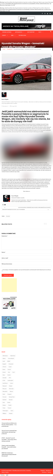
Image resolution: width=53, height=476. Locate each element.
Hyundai (8, 216)
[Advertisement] (9, 285)
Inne (12, 35)
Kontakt (49, 472)
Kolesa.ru (28, 191)
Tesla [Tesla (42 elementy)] (4, 407)
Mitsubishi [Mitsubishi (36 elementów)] (5, 391)
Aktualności (18, 32)
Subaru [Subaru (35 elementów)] (4, 405)
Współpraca (48, 470)
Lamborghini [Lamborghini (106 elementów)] (10, 380)
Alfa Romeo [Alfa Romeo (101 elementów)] (5, 355)
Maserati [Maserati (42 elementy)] (4, 386)
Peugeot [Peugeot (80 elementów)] (9, 394)
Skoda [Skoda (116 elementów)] (8, 402)
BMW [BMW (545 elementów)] (8, 361)
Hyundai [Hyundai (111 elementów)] (4, 377)
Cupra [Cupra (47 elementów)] (10, 366)
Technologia (22, 35)
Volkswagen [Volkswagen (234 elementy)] (5, 410)
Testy (39, 32)
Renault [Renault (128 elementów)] (10, 399)
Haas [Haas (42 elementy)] (4, 375)
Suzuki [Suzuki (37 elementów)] (9, 405)
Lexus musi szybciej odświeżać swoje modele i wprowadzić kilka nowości (34, 207)
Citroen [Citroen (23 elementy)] (4, 366)
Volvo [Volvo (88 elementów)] (12, 410)
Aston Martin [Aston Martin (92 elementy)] (11, 358)
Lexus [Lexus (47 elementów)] (11, 383)
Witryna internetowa (7, 263)
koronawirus (10, 188)
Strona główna (6, 32)
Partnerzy (44, 472)
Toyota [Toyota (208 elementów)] (9, 407)
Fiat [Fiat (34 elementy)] (9, 372)
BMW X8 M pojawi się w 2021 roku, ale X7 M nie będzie (13, 209)
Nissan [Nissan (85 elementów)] (11, 391)
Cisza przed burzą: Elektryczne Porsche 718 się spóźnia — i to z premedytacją (9, 424)
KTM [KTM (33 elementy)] (4, 380)
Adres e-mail (5, 258)
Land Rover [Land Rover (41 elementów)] (5, 383)
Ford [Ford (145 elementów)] (13, 372)
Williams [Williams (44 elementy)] (4, 413)
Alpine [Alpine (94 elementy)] (4, 358)
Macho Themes (5, 472)
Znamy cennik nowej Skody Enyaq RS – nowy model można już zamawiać (9, 447)
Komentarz (5, 236)
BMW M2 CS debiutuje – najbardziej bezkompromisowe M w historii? (9, 454)
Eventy (4, 35)
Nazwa (4, 252)
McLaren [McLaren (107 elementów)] (4, 388)
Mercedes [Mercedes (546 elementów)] (11, 388)
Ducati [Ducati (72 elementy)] (9, 369)
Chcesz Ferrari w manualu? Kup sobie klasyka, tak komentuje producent (9, 432)
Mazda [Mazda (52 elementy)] (10, 386)
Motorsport (31, 32)
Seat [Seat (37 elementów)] (4, 402)
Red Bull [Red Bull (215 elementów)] (4, 399)
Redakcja (43, 470)
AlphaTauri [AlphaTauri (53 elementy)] (12, 355)
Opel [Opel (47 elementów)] (4, 394)
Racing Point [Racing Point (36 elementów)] (11, 397)
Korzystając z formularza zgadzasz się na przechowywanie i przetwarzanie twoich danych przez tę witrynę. (27, 270)
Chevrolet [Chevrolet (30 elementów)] (11, 364)
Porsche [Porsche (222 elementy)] (4, 397)
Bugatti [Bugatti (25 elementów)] (4, 364)
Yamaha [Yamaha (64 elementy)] (10, 413)
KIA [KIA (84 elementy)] (10, 377)
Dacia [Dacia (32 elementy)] (4, 369)
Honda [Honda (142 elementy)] (9, 375)
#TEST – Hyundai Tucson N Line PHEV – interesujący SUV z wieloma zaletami (9, 439)
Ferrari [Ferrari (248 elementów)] (4, 372)
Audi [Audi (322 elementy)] (4, 361)
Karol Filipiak (5, 99)
